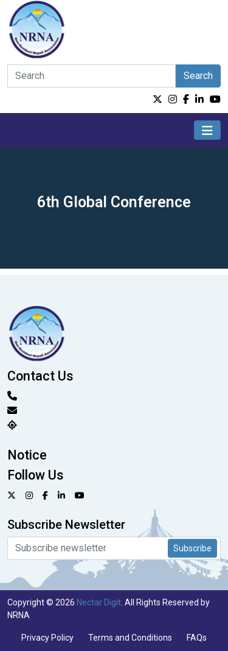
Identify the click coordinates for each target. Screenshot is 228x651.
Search (198, 75)
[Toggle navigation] (207, 130)
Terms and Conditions (130, 637)
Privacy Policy (47, 637)
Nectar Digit (99, 602)
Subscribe (192, 548)
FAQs (197, 637)
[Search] (91, 76)
